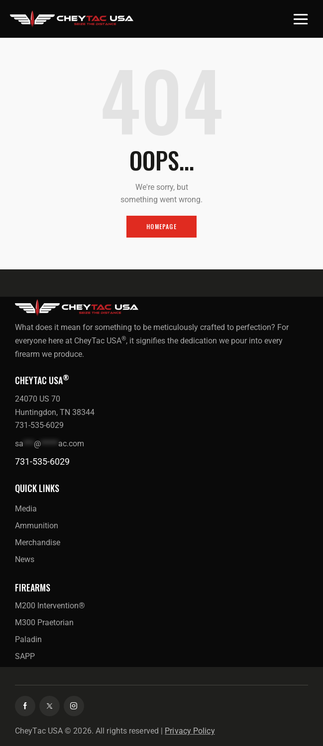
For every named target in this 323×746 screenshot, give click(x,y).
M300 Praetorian (44, 622)
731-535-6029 (42, 461)
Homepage (161, 226)
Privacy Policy (190, 731)
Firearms (32, 587)
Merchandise (37, 542)
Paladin (28, 639)
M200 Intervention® (50, 605)
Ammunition (36, 525)
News (24, 559)
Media (26, 508)
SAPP (25, 656)
